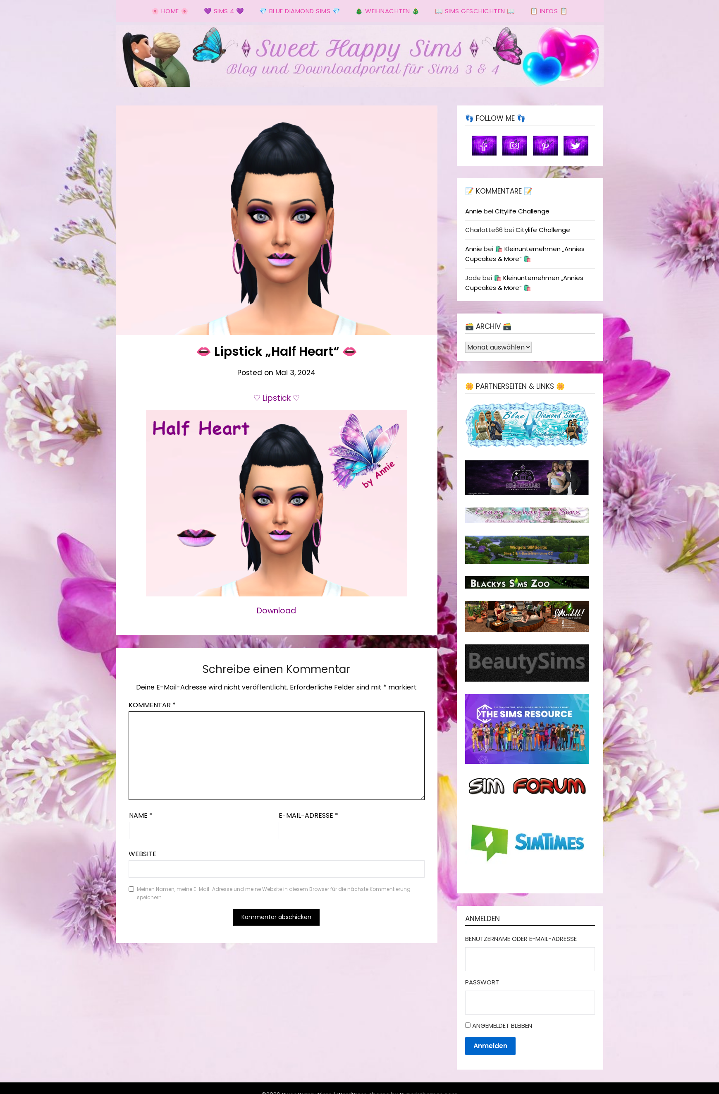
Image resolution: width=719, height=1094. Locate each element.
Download (276, 610)
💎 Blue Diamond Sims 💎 (300, 11)
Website (142, 854)
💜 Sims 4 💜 (224, 11)
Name (141, 815)
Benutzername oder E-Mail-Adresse (521, 938)
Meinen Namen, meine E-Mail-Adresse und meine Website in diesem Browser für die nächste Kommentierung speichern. (274, 893)
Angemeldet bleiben (502, 1025)
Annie (473, 211)
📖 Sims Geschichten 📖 (475, 11)
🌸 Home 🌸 (170, 11)
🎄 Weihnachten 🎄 (387, 11)
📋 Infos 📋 (549, 11)
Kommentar (152, 705)
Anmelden (490, 1046)
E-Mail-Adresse (308, 815)
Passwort (482, 982)
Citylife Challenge (522, 211)
